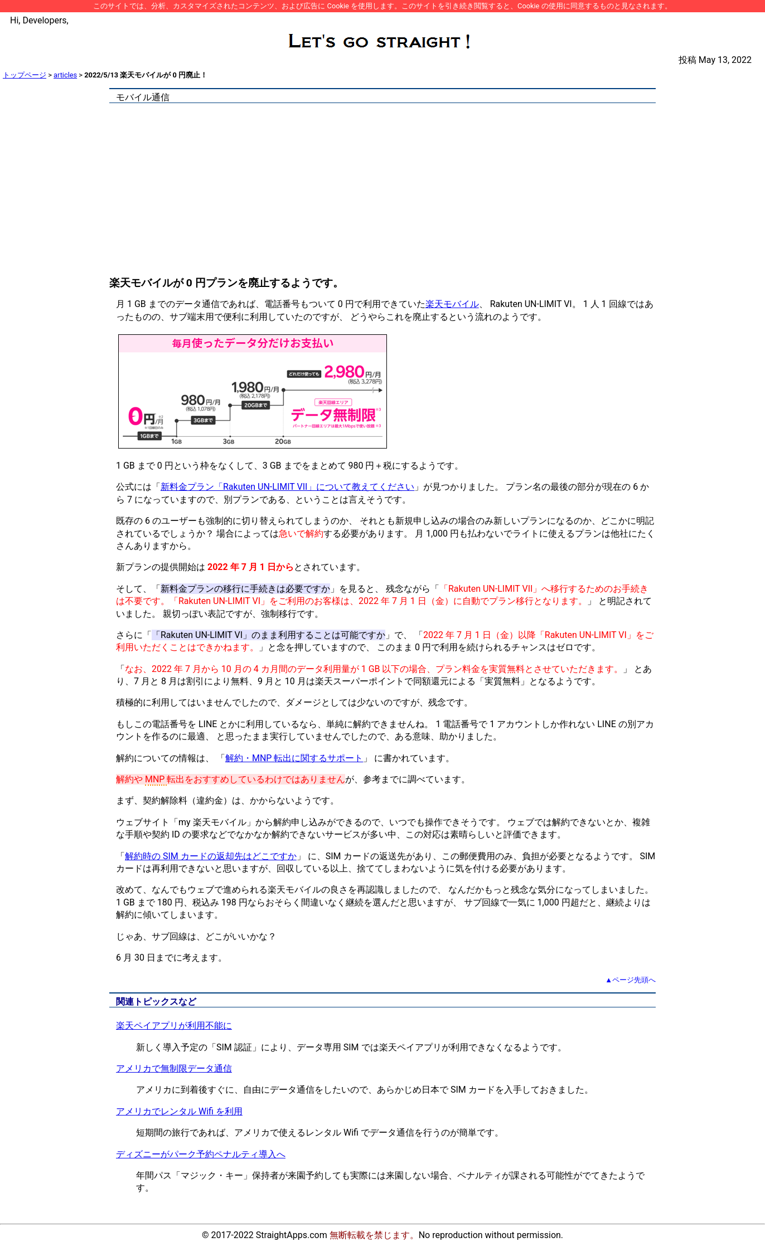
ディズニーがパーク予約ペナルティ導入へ (200, 1154)
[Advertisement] (382, 192)
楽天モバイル (452, 304)
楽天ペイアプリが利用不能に (174, 1025)
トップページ (24, 75)
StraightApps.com (291, 1235)
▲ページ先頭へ (630, 980)
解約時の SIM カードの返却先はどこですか (211, 856)
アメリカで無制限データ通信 (174, 1068)
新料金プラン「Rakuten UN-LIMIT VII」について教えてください (287, 486)
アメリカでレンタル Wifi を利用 (179, 1111)
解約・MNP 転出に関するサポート (294, 758)
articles (65, 75)
